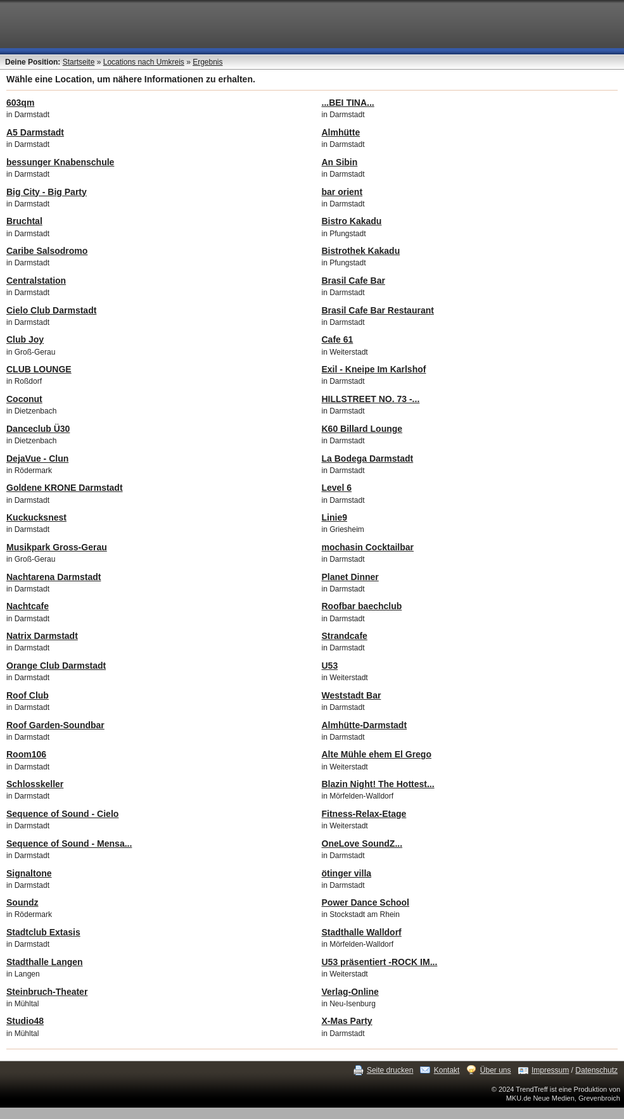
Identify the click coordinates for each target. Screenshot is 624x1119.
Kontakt (447, 1070)
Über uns (495, 1070)
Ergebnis (207, 62)
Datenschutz (596, 1070)
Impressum (550, 1070)
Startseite (79, 62)
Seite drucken (390, 1070)
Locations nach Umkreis (143, 62)
